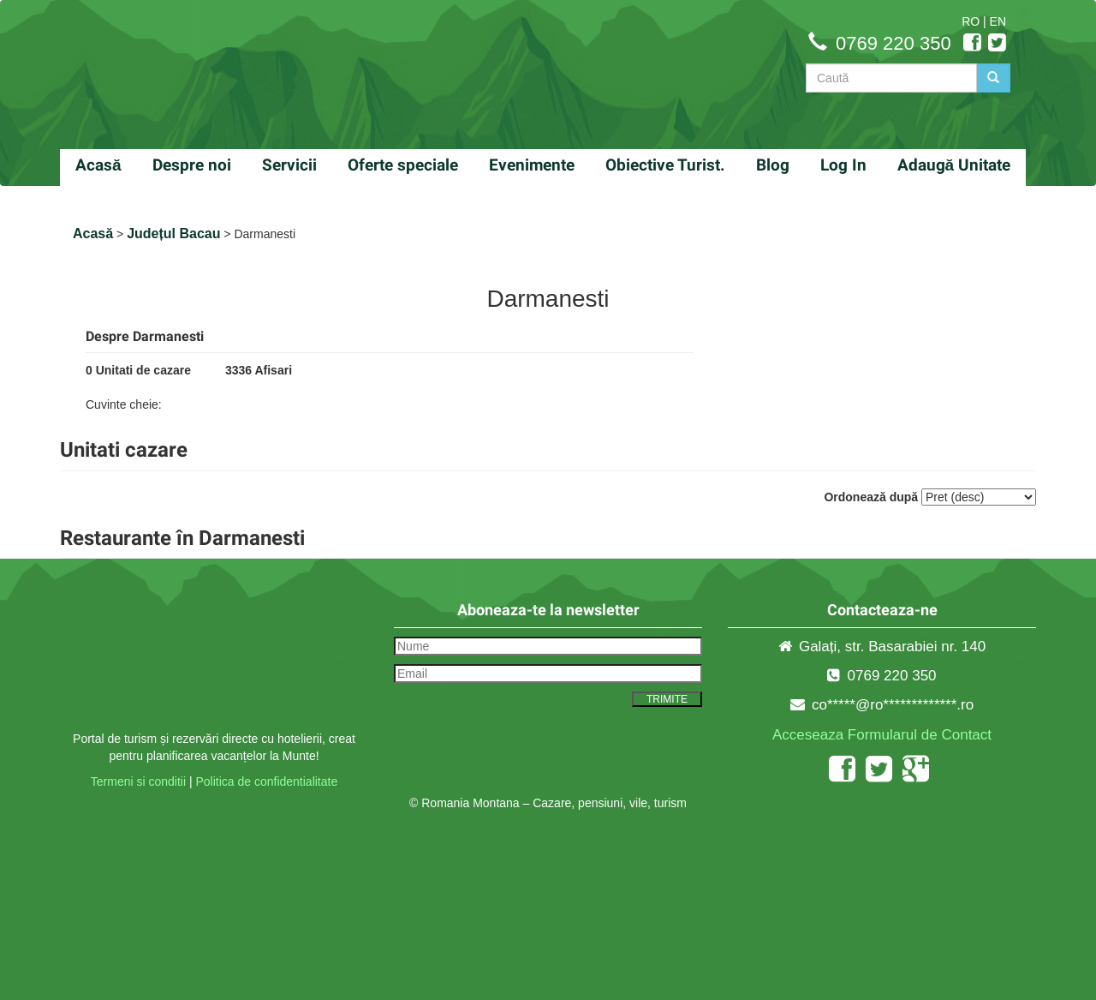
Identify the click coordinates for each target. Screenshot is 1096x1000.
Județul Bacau (173, 233)
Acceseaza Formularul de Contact (882, 735)
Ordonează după (871, 497)
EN (998, 21)
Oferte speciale (403, 165)
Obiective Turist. (665, 165)
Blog (772, 165)
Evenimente (532, 165)
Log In (843, 165)
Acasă (98, 165)
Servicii (289, 165)
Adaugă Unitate (954, 165)
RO (971, 21)
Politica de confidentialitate (266, 781)
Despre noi (191, 165)
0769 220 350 (893, 43)
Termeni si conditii (138, 781)
